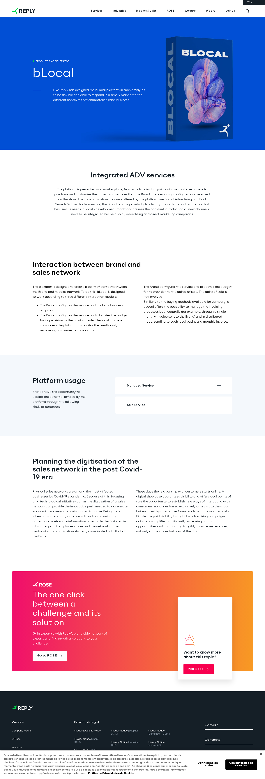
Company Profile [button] (21, 731)
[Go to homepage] (24, 11)
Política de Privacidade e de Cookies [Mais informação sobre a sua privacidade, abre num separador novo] (111, 773)
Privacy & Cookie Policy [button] (87, 731)
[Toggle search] (247, 11)
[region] (132, 764)
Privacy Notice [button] (87, 740)
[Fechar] (261, 754)
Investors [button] (17, 747)
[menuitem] (96, 11)
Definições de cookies (207, 764)
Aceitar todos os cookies (241, 764)
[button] (50, 656)
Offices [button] (16, 739)
